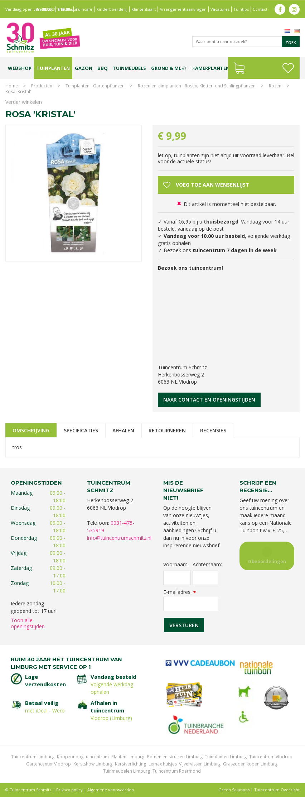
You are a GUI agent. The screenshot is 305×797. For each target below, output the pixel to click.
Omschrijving (31, 430)
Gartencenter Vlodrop (48, 764)
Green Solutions (234, 789)
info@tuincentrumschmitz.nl (119, 537)
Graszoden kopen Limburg (250, 764)
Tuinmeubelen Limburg (126, 771)
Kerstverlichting (130, 764)
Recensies (213, 430)
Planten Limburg (127, 756)
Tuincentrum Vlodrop (270, 756)
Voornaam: (176, 564)
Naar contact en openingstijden (209, 399)
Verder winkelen (23, 102)
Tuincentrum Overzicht (277, 789)
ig (294, 9)
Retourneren (167, 430)
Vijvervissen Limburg (200, 764)
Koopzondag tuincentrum (83, 756)
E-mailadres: (179, 592)
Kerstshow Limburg (92, 764)
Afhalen (123, 430)
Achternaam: (205, 564)
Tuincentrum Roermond (176, 771)
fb (280, 9)
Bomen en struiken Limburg (175, 756)
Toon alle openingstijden (28, 623)
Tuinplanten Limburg (226, 756)
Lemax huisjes (163, 764)
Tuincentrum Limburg (32, 756)
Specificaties (81, 430)
